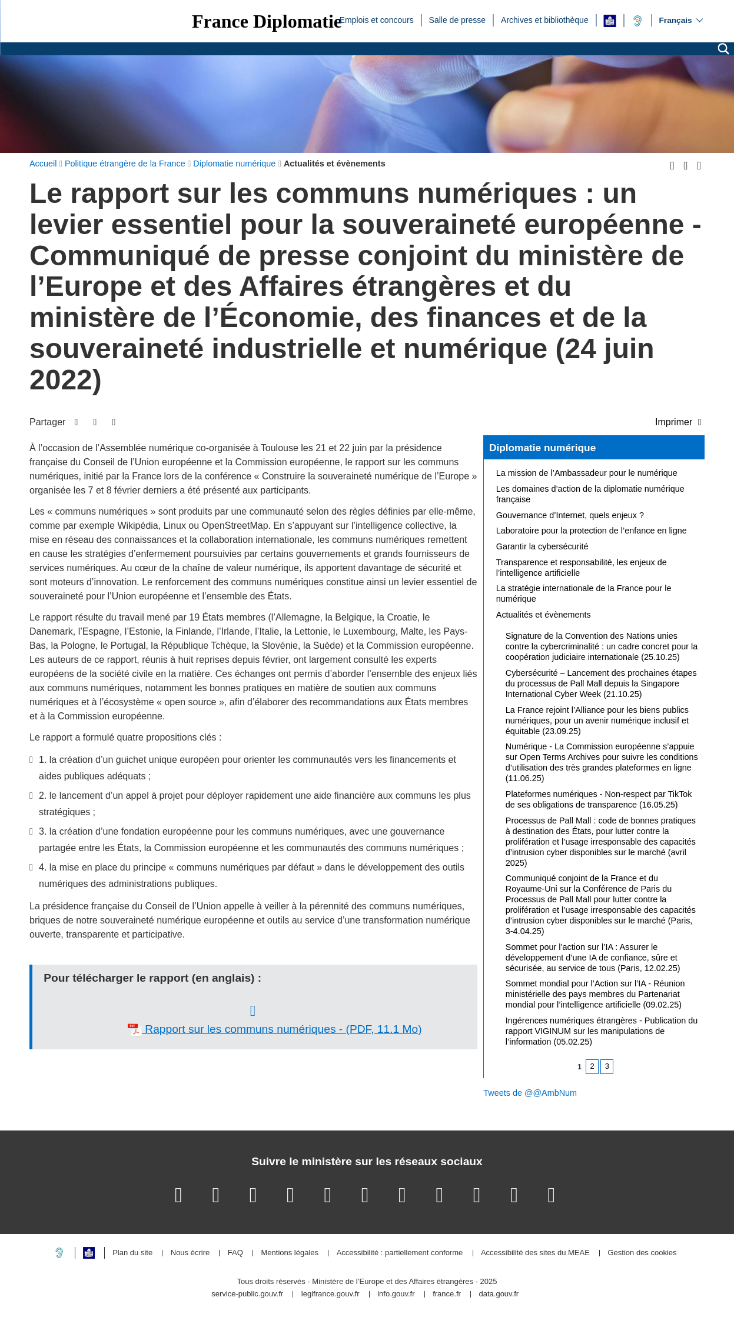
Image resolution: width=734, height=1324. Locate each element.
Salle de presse (457, 19)
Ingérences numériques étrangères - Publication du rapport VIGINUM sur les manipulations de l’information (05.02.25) (602, 1031)
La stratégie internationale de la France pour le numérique (584, 593)
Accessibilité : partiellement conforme (400, 1253)
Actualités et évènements (543, 614)
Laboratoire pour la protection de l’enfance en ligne (591, 530)
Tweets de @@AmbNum (530, 1093)
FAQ (235, 1253)
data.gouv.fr (499, 1294)
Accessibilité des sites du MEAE (535, 1253)
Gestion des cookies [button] (641, 1253)
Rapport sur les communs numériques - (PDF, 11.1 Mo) (275, 1030)
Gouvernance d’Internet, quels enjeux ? (570, 515)
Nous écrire (190, 1253)
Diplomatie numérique (542, 447)
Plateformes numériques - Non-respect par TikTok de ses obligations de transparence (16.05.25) (599, 799)
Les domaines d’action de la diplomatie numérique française (590, 494)
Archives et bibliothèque (545, 19)
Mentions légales (289, 1253)
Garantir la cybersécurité (542, 546)
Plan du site (132, 1253)
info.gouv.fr (395, 1294)
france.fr (447, 1294)
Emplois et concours (377, 19)
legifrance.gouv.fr (330, 1294)
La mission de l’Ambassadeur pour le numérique (586, 473)
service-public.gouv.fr (247, 1294)
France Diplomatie (267, 21)
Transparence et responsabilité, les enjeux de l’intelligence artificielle (581, 568)
